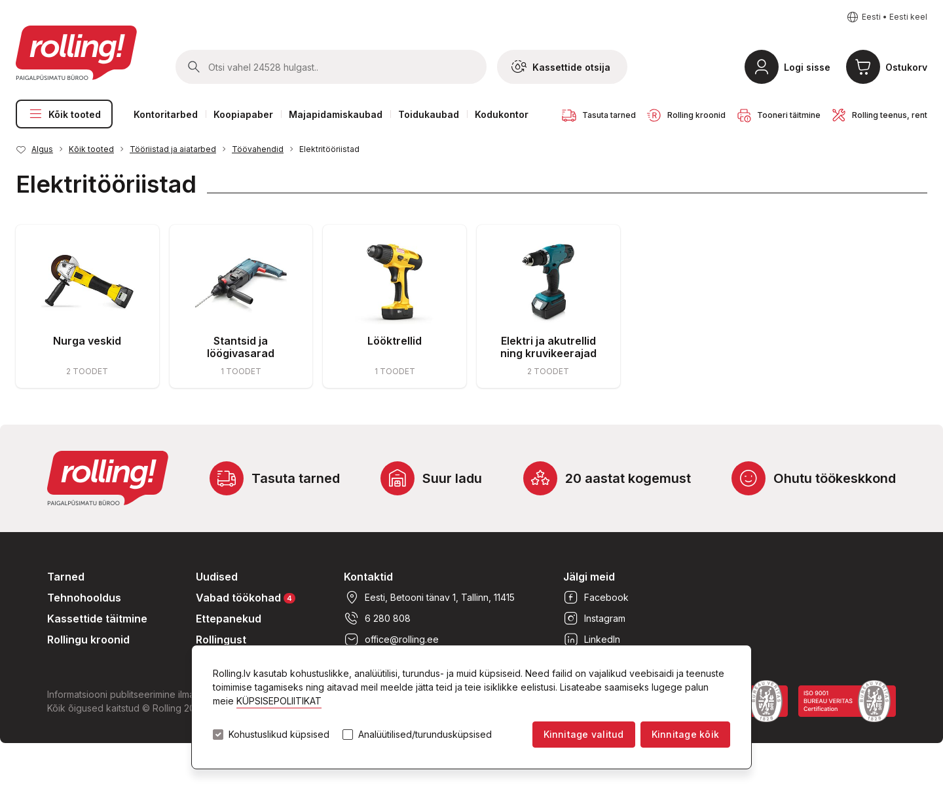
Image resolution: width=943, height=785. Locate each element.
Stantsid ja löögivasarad (240, 347)
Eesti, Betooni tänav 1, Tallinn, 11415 (429, 597)
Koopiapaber (243, 114)
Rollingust (221, 639)
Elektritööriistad (329, 149)
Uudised (217, 576)
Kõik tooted (64, 114)
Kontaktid (368, 576)
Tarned (65, 576)
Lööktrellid (394, 340)
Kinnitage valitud (584, 734)
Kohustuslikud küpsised (279, 734)
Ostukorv (906, 67)
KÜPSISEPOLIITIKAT (279, 700)
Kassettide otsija (560, 67)
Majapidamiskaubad (335, 114)
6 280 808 (377, 618)
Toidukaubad (428, 114)
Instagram (594, 618)
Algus (42, 149)
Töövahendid (258, 149)
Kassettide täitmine (97, 618)
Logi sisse (807, 67)
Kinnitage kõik (685, 734)
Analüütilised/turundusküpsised (425, 734)
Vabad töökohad (245, 597)
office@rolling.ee (391, 639)
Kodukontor (501, 114)
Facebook (596, 597)
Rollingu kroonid (88, 639)
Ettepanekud (228, 618)
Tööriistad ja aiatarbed (173, 149)
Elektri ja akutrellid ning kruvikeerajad (548, 347)
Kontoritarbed (166, 114)
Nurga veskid (87, 340)
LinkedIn (591, 639)
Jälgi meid (589, 576)
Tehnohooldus (84, 597)
